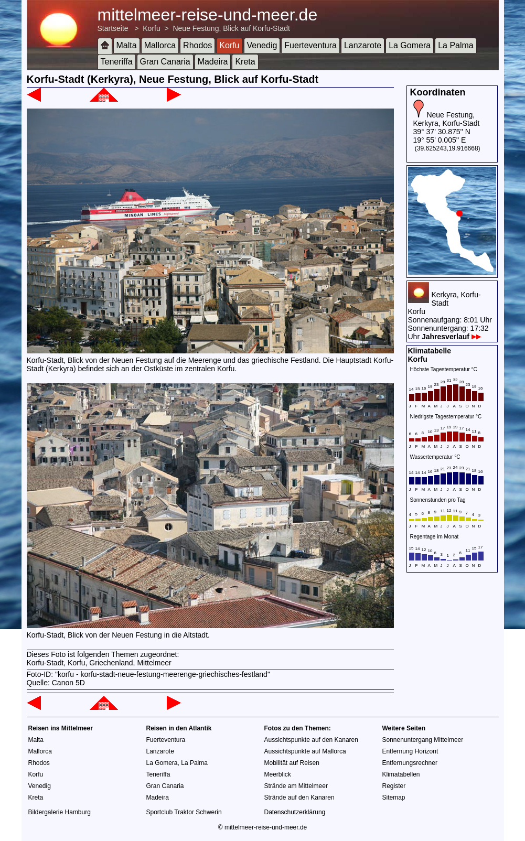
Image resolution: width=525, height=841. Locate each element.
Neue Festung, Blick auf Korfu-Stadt (231, 28)
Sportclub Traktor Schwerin (184, 812)
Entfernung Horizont (410, 751)
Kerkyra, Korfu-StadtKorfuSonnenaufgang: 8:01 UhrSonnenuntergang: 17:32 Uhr (450, 315)
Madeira (213, 61)
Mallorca (160, 45)
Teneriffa (117, 61)
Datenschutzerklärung (295, 812)
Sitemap (393, 797)
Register (394, 786)
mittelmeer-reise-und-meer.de (208, 14)
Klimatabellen (401, 774)
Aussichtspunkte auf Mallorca (305, 751)
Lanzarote (362, 45)
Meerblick (277, 774)
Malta (126, 45)
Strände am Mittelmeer (296, 786)
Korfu (151, 28)
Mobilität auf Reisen (291, 763)
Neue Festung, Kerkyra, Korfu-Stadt (446, 119)
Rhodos (197, 45)
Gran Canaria (165, 61)
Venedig (262, 45)
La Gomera (410, 45)
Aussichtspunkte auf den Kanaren (311, 739)
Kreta (245, 61)
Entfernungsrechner (409, 763)
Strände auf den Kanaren (299, 797)
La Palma (456, 45)
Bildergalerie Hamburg (59, 812)
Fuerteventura (310, 45)
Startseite (113, 28)
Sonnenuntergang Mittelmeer (423, 739)
